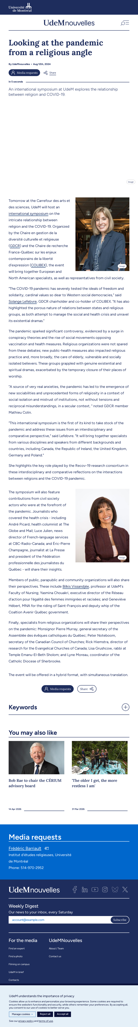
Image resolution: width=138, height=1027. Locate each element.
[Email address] (59, 922)
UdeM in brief (16, 974)
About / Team (56, 950)
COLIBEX (38, 267)
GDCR (15, 248)
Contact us (55, 958)
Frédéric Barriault (25, 850)
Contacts (14, 982)
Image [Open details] (131, 184)
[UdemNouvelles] (69, 23)
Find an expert (17, 950)
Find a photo (15, 958)
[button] (124, 23)
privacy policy (26, 1021)
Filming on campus (19, 966)
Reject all (45, 1014)
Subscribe (119, 922)
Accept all (62, 1014)
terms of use (46, 1021)
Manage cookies (22, 1014)
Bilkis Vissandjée (76, 589)
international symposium (28, 216)
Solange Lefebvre (23, 304)
